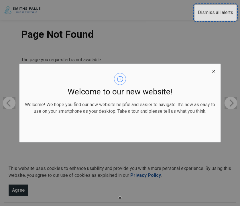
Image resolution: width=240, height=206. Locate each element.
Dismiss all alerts (215, 12)
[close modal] (214, 71)
